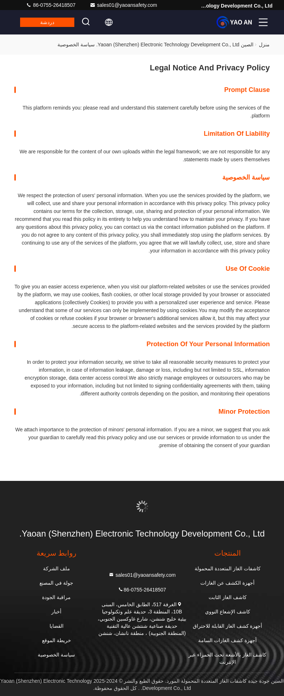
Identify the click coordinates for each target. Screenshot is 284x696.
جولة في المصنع (56, 583)
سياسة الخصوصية (56, 655)
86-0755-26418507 (50, 5)
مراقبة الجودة (56, 597)
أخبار (56, 611)
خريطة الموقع (56, 640)
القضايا (57, 626)
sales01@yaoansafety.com (123, 5)
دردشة (47, 22)
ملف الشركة (56, 568)
